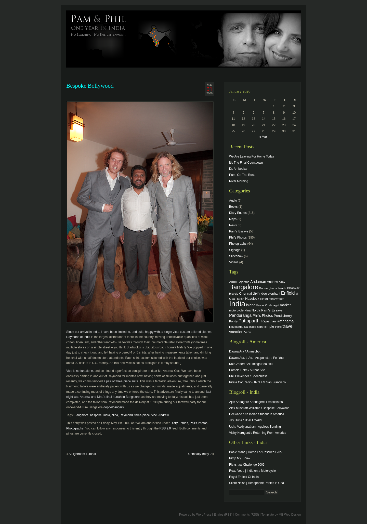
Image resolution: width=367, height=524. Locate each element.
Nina (115, 415)
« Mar (263, 137)
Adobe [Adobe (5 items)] (234, 282)
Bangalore (81, 415)
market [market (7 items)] (285, 305)
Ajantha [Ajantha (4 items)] (244, 281)
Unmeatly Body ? (200, 454)
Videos (233, 262)
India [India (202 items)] (237, 303)
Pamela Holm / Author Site (247, 370)
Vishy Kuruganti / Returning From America (257, 433)
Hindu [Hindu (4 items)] (264, 298)
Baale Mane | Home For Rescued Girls (255, 452)
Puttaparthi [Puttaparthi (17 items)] (249, 320)
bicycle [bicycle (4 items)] (233, 293)
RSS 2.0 (165, 428)
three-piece (142, 415)
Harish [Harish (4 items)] (240, 298)
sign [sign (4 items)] (260, 326)
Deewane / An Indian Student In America (256, 414)
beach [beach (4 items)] (282, 288)
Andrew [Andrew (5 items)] (272, 282)
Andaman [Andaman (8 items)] (258, 282)
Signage (234, 250)
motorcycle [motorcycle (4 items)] (236, 310)
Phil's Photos (198, 423)
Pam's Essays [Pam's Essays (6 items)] (272, 310)
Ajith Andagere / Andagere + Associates (256, 402)
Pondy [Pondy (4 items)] (233, 321)
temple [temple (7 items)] (269, 326)
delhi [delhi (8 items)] (256, 293)
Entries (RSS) (223, 514)
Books (233, 206)
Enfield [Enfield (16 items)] (288, 293)
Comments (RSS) (247, 514)
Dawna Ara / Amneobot (244, 351)
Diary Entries (179, 423)
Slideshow (236, 256)
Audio (233, 200)
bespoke (95, 415)
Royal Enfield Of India (244, 477)
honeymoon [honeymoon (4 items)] (276, 298)
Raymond (126, 415)
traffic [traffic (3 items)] (278, 326)
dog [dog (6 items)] (264, 293)
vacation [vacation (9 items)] (236, 332)
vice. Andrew (160, 415)
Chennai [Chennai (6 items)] (245, 293)
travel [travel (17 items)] (288, 326)
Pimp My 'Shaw (239, 458)
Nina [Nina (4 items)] (247, 310)
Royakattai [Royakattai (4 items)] (236, 326)
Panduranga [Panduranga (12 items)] (240, 315)
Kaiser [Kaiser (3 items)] (260, 305)
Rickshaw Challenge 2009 (247, 464)
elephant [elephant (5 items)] (274, 293)
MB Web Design (290, 514)
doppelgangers (113, 407)
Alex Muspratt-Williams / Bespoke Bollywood (259, 408)
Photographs (75, 428)
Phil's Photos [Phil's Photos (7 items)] (263, 315)
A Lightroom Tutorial (82, 454)
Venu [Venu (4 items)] (247, 332)
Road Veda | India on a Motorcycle (252, 471)
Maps (233, 219)
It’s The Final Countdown (246, 162)
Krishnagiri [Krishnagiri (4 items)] (272, 305)
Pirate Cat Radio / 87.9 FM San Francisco (257, 382)
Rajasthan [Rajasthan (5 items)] (268, 321)
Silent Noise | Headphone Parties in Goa (256, 483)
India (106, 415)
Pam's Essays (238, 231)
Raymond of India (78, 337)
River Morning (238, 181)
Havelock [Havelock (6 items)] (252, 298)
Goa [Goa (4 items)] (232, 298)
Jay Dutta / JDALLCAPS (245, 420)
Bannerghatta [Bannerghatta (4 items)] (268, 288)
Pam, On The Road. (242, 175)
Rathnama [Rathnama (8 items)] (285, 321)
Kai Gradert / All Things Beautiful (251, 364)
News (233, 225)
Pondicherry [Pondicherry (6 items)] (283, 316)
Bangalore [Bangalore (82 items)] (243, 287)
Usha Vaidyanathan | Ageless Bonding (255, 426)
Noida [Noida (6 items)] (256, 310)
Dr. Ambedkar (238, 169)
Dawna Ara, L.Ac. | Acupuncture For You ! (257, 358)
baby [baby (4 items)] (282, 281)
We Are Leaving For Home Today (251, 156)
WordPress (203, 514)
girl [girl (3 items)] (297, 293)
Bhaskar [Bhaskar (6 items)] (293, 288)
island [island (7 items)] (250, 305)
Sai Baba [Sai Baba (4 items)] (250, 326)
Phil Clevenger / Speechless (248, 376)
